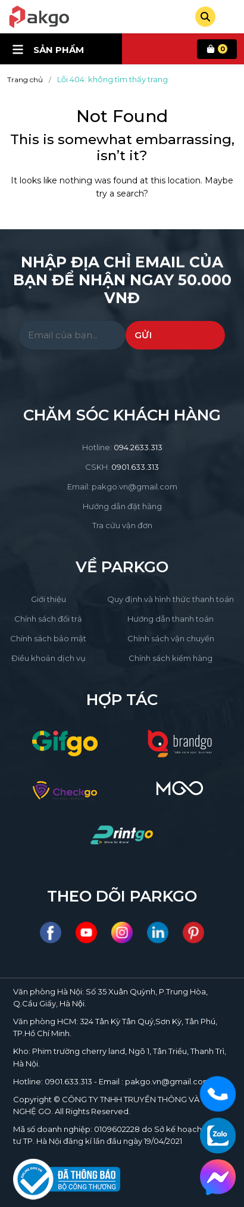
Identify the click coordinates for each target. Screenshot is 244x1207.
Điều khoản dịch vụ (48, 658)
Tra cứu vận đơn (122, 525)
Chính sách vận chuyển (170, 638)
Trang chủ (25, 79)
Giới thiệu (48, 599)
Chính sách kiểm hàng (170, 658)
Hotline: (122, 447)
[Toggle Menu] (231, 17)
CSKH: (122, 467)
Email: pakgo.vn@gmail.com (122, 486)
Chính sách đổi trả (48, 618)
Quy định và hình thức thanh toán (170, 599)
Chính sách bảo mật (48, 638)
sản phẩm (48, 49)
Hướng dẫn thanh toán (170, 618)
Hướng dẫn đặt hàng (122, 506)
